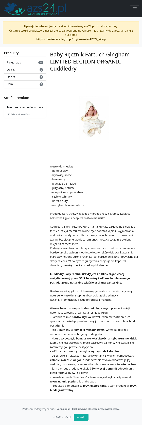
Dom (25, 84)
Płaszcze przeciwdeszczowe (25, 107)
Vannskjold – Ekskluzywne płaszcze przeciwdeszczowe (88, 409)
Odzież (25, 70)
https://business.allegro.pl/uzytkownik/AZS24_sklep (71, 39)
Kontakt (81, 417)
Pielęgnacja (25, 62)
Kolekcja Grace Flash (19, 114)
